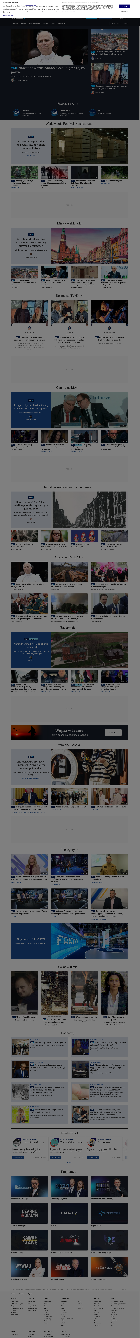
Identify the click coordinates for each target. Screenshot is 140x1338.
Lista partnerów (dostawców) (68, 2)
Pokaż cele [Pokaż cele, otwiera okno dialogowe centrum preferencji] (124, 3)
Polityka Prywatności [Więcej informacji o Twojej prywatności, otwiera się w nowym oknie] (8, 7)
